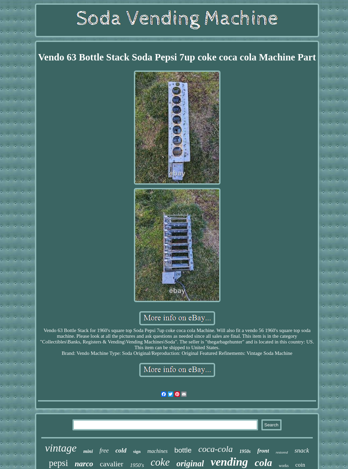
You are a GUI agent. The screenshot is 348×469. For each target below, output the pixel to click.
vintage (61, 448)
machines (157, 451)
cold (121, 450)
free (104, 450)
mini (88, 451)
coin (300, 465)
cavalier (111, 464)
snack (302, 450)
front (263, 451)
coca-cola (215, 449)
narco (84, 464)
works (284, 465)
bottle (183, 450)
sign (137, 451)
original (190, 463)
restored (282, 452)
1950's (137, 465)
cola (263, 462)
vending (229, 462)
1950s (244, 451)
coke (160, 462)
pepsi (58, 463)
